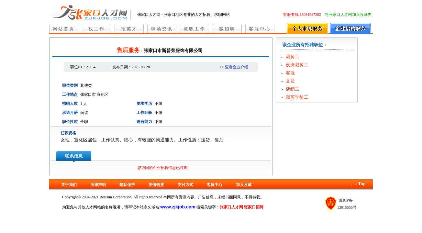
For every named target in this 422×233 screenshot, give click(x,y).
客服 (290, 73)
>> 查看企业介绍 (233, 67)
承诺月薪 (70, 112)
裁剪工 (292, 56)
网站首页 (64, 29)
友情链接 (156, 185)
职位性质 (70, 121)
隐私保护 (127, 185)
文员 (290, 81)
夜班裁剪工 (297, 64)
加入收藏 (243, 185)
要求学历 (144, 103)
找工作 (96, 29)
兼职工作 (194, 29)
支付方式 (185, 185)
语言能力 (144, 121)
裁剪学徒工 (297, 97)
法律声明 (98, 185)
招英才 (129, 29)
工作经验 (144, 112)
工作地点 (70, 94)
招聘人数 (70, 103)
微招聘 (227, 29)
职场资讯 (162, 29)
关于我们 (69, 185)
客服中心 (260, 29)
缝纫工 (292, 89)
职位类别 (70, 85)
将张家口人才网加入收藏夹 (348, 14)
